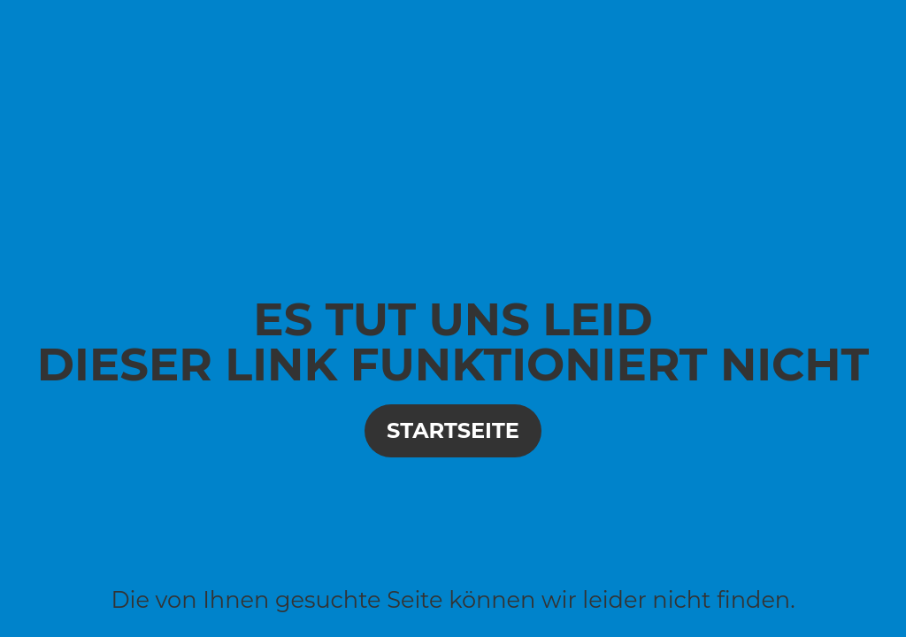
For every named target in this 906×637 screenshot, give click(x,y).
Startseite (453, 430)
